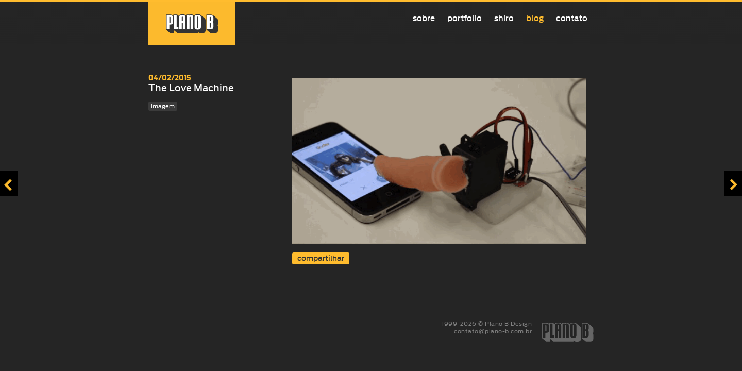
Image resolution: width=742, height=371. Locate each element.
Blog (535, 18)
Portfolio (464, 18)
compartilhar (320, 258)
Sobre (424, 18)
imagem (163, 106)
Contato (571, 18)
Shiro (504, 18)
